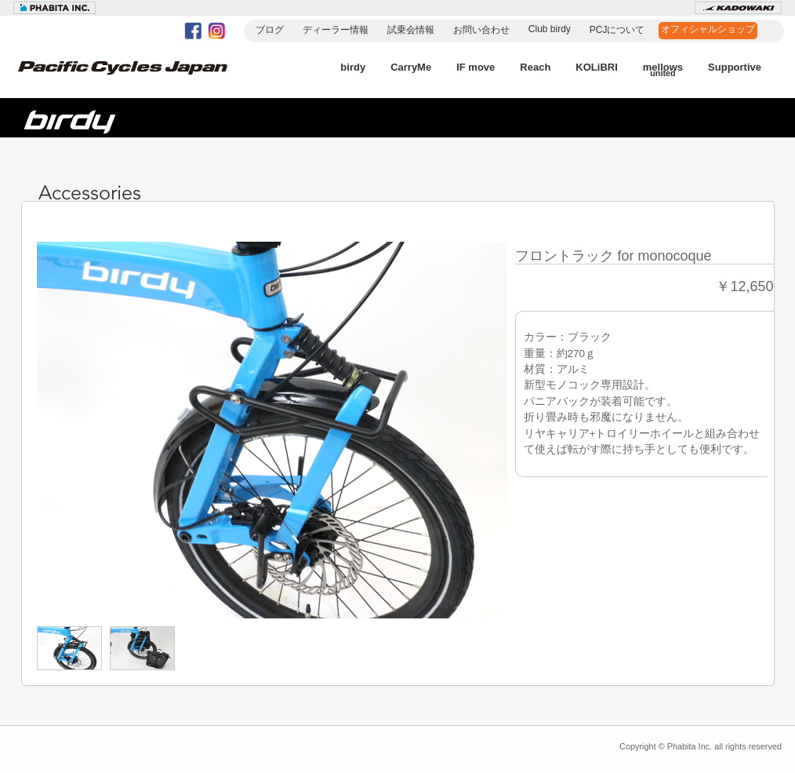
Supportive (734, 67)
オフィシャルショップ (708, 29)
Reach (535, 67)
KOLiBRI (596, 67)
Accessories (95, 194)
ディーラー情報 (335, 29)
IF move (475, 67)
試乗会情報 (410, 29)
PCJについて (617, 29)
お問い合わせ (481, 29)
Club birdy (549, 29)
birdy (352, 67)
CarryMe (410, 67)
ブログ (270, 29)
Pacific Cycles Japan (138, 78)
